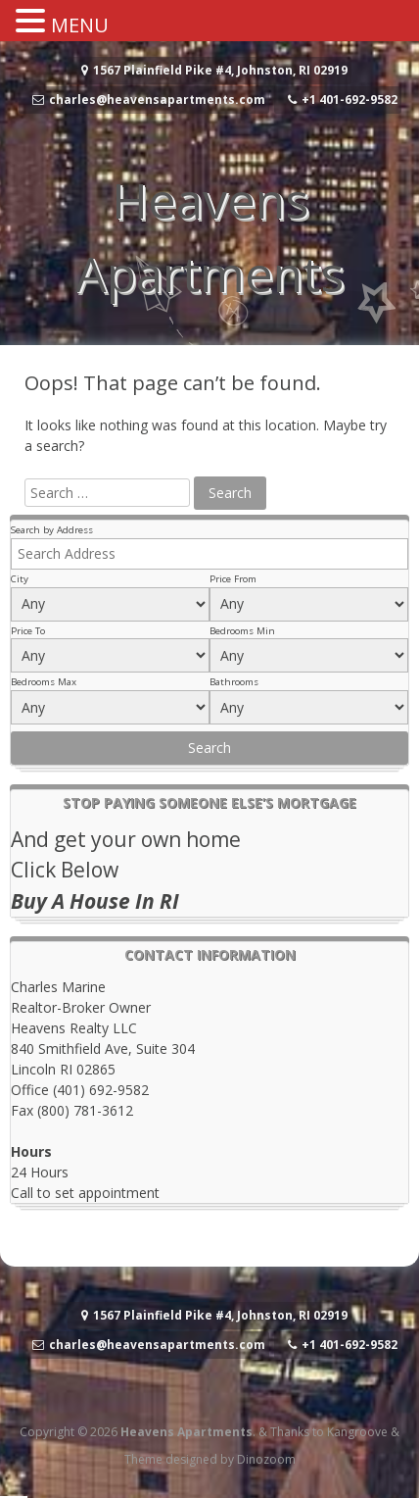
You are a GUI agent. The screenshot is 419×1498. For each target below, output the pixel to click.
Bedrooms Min (242, 630)
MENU (80, 25)
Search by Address (52, 530)
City (19, 579)
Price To (28, 630)
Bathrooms (234, 681)
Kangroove (357, 1431)
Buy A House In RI (95, 901)
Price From (233, 579)
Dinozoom (266, 1459)
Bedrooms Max (43, 681)
